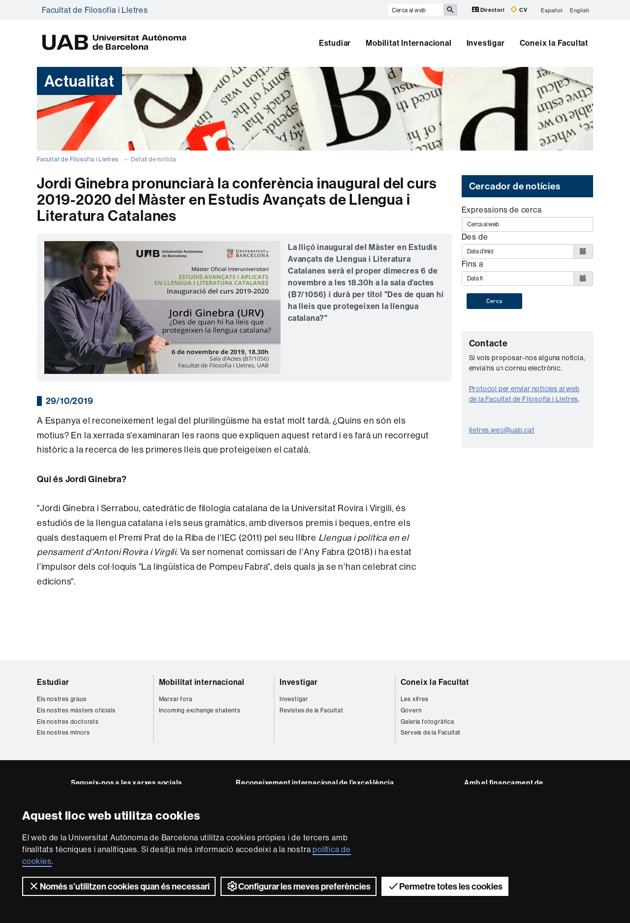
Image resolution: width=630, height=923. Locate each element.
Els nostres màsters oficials (76, 710)
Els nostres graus (62, 699)
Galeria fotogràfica (427, 721)
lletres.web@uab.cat (502, 430)
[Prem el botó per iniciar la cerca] (450, 10)
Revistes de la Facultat (311, 710)
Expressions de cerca (502, 210)
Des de (475, 237)
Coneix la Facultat (554, 43)
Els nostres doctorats (68, 721)
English (580, 9)
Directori (489, 9)
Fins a (472, 264)
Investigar (486, 43)
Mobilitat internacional (202, 682)
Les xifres (415, 699)
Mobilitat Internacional (408, 43)
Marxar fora (175, 699)
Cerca (494, 301)
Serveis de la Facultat (431, 732)
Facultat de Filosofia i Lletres (95, 10)
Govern (411, 710)
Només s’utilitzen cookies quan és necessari (119, 886)
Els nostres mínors (63, 732)
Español (552, 9)
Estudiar (335, 43)
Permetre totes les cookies (445, 886)
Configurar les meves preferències (298, 886)
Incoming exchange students (200, 710)
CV (518, 9)
